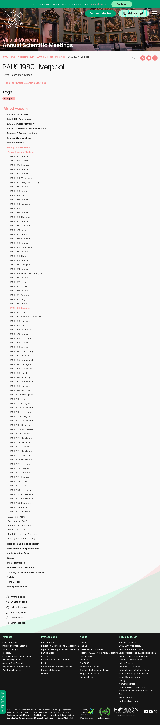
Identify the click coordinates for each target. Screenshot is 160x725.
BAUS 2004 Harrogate (20, 412)
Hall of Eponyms (15, 142)
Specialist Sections (50, 670)
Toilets (10, 577)
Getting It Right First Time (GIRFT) (57, 659)
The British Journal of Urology (22, 534)
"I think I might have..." (12, 659)
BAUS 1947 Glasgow (20, 165)
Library (10, 558)
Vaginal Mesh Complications (16, 666)
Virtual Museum (26, 57)
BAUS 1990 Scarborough (22, 351)
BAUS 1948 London (19, 169)
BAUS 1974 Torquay (19, 282)
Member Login (86, 718)
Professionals (49, 636)
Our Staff (84, 663)
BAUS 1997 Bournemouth (22, 381)
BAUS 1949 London (19, 174)
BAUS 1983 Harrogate (20, 321)
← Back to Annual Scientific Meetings (24, 82)
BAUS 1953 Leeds (18, 191)
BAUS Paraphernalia (17, 517)
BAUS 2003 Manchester (21, 407)
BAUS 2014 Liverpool (20, 455)
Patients (7, 636)
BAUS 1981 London (19, 312)
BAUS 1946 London (19, 161)
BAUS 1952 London (19, 186)
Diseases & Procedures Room (22, 133)
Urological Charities (17, 586)
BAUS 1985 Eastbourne (21, 329)
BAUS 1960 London (19, 221)
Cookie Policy (40, 715)
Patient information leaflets (15, 646)
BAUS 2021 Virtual (18, 485)
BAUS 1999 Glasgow (20, 390)
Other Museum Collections (20, 567)
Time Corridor (14, 582)
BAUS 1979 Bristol (18, 303)
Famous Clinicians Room (19, 138)
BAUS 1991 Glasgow (19, 355)
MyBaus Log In (136, 13)
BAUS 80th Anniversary (19, 119)
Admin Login (104, 718)
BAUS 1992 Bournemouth (22, 360)
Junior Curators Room (18, 553)
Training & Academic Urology (22, 538)
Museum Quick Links (17, 114)
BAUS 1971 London (19, 269)
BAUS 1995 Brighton (19, 373)
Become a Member (100, 13)
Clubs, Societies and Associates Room (26, 128)
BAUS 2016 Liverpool (20, 464)
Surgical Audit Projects (13, 663)
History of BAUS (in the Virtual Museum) (99, 653)
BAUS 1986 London (19, 334)
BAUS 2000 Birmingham (21, 394)
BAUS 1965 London (19, 243)
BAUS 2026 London (19, 507)
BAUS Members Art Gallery (20, 124)
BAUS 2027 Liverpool (20, 511)
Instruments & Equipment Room (23, 548)
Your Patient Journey (12, 670)
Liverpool (9, 98)
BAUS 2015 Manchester (21, 459)
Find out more (98, 4)
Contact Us (85, 642)
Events (44, 656)
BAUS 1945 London (19, 156)
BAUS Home (8, 57)
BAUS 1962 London (19, 230)
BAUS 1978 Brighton (19, 299)
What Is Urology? (10, 649)
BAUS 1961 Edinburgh (20, 225)
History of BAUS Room (18, 147)
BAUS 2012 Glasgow (19, 446)
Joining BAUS (86, 656)
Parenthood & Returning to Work (56, 666)
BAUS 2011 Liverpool (20, 442)
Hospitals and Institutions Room (23, 544)
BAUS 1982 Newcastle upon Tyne (26, 316)
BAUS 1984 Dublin (18, 325)
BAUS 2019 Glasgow (20, 477)
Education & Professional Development (60, 646)
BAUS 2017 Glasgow (19, 468)
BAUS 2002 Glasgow (20, 403)
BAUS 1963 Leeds (18, 234)
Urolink (44, 673)
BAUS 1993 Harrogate (20, 364)
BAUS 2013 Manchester (21, 451)
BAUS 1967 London (19, 251)
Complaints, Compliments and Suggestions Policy (30, 718)
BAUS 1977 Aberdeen (20, 295)
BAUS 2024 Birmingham (21, 498)
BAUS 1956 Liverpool (20, 204)
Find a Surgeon (9, 642)
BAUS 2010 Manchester (21, 438)
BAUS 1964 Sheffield (20, 238)
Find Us (83, 646)
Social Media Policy (89, 666)
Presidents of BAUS (17, 521)
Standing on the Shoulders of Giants (25, 572)
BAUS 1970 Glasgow (20, 265)
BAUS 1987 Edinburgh (20, 338)
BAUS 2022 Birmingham (21, 490)
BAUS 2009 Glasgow (20, 433)
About (83, 636)
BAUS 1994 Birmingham (21, 369)
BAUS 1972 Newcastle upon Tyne (26, 273)
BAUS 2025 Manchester (21, 503)
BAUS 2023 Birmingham (21, 494)
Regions (45, 663)
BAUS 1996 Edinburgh (20, 377)
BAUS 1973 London (19, 277)
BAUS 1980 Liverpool (20, 308)
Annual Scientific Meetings (51, 57)
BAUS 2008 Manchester (21, 429)
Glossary (6, 653)
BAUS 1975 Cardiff (18, 286)
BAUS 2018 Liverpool (20, 473)
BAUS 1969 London (19, 260)
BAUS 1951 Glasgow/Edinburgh (25, 182)
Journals (84, 659)
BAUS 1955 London (19, 199)
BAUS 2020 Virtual (18, 481)
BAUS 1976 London (19, 290)
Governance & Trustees (91, 649)
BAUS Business (48, 642)
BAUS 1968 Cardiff (19, 256)
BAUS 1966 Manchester (21, 247)
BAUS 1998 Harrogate (20, 386)
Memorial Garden (16, 563)
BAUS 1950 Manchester (21, 178)
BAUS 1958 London (19, 212)
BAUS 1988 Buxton (19, 342)
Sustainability (86, 677)
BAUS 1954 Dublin (18, 195)
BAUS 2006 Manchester (21, 420)
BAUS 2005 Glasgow (20, 416)
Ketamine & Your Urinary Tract (16, 656)
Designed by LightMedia (18, 715)
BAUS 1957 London (19, 208)
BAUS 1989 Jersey (19, 347)
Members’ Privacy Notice (62, 715)
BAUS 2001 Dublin (18, 399)
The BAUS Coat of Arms (19, 525)
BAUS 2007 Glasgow (20, 425)
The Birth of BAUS (16, 530)
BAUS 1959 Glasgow (20, 217)
